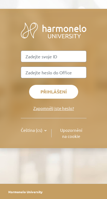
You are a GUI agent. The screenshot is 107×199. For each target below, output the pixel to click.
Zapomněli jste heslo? (53, 108)
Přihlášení (53, 92)
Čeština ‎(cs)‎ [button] (32, 130)
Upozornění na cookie (71, 133)
